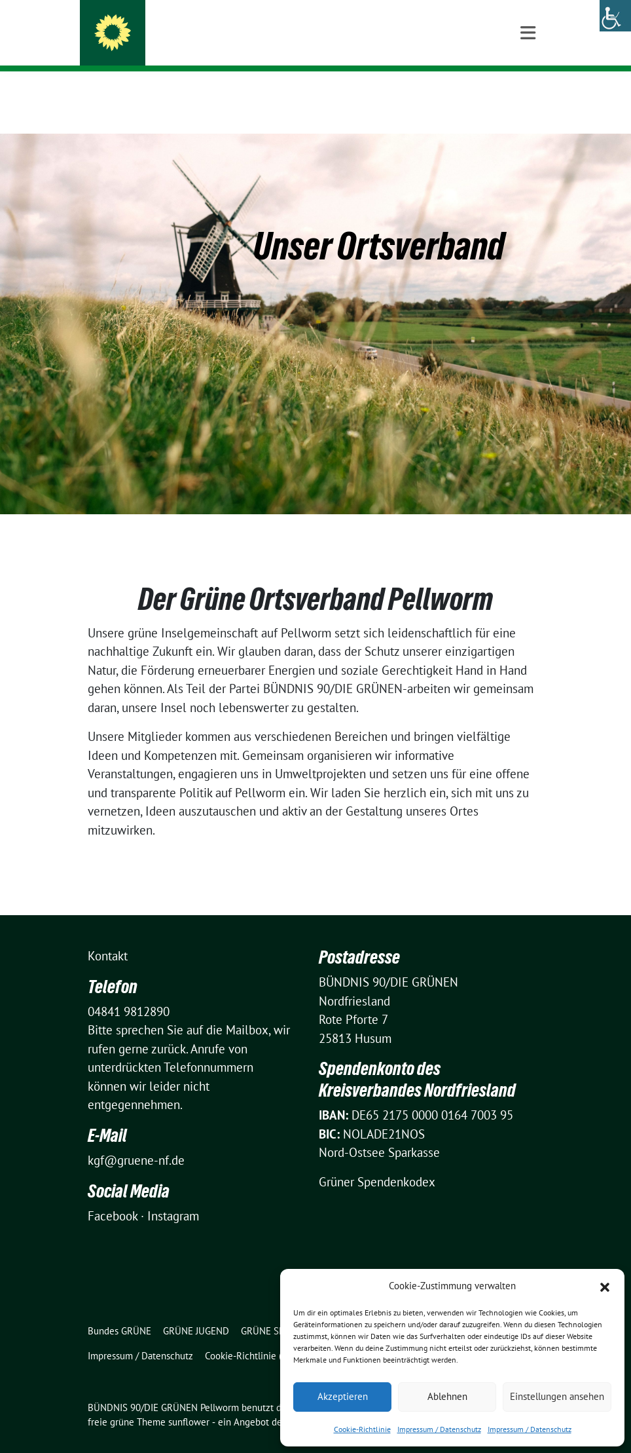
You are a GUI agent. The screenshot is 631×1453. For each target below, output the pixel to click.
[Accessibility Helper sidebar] (615, 15)
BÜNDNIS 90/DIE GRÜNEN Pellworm (251, 36)
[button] (604, 1286)
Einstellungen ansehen (557, 1396)
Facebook (112, 1195)
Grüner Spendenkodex (377, 1161)
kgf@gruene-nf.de (136, 1140)
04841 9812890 (129, 991)
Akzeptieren (342, 1396)
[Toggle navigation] (528, 92)
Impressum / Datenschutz (439, 1429)
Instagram (173, 1195)
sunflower (188, 1401)
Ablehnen (447, 1396)
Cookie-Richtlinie (362, 1429)
